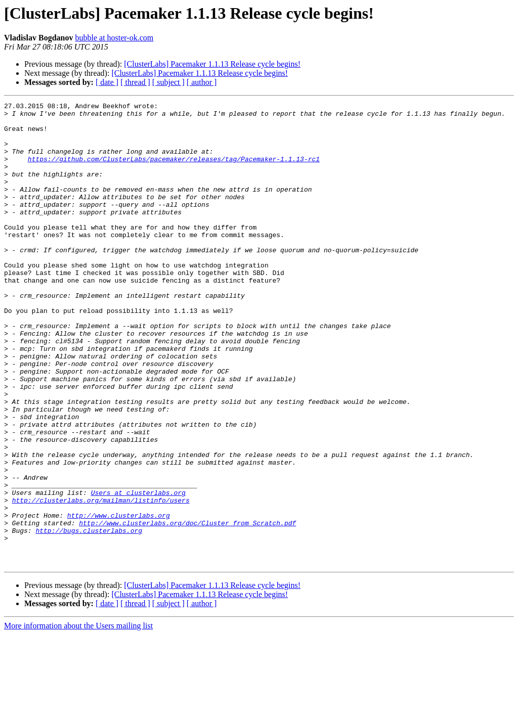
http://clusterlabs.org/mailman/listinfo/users (101, 580)
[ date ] (107, 82)
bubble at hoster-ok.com (114, 37)
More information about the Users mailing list (78, 718)
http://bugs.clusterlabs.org (88, 616)
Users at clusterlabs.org (138, 571)
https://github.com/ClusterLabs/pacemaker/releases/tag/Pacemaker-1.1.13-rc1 (174, 170)
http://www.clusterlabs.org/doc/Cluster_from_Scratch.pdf (187, 607)
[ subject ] (168, 82)
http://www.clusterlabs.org (118, 598)
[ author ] (202, 82)
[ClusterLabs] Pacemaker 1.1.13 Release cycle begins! (212, 64)
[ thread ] (135, 82)
